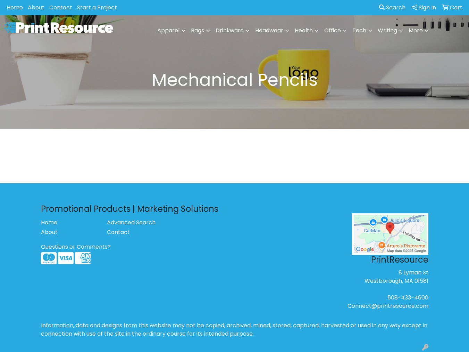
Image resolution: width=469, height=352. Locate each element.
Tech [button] (359, 30)
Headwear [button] (269, 30)
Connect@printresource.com (387, 306)
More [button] (416, 30)
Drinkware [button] (230, 30)
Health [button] (304, 30)
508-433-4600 (407, 298)
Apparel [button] (168, 30)
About (36, 7)
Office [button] (332, 30)
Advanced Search (131, 222)
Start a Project (97, 7)
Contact (60, 7)
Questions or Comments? (76, 247)
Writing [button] (387, 30)
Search (392, 7)
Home (15, 7)
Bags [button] (197, 30)
